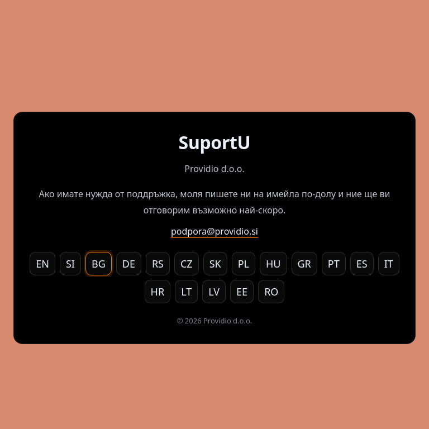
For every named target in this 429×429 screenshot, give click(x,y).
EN (42, 263)
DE (128, 263)
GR (304, 263)
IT (388, 263)
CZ (186, 263)
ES (362, 263)
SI (70, 263)
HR (158, 291)
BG (99, 263)
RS (158, 263)
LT (186, 291)
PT (334, 263)
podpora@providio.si (214, 231)
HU (273, 263)
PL (243, 263)
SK (215, 263)
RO (271, 291)
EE (241, 291)
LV (214, 291)
